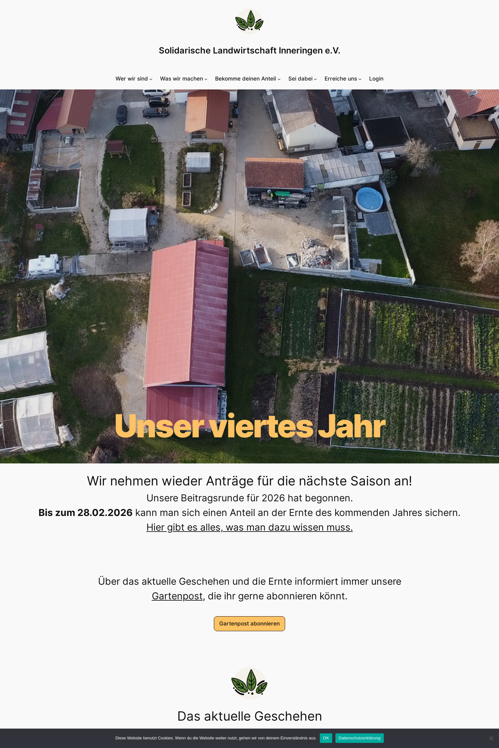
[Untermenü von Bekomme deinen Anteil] (247, 78)
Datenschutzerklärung (359, 738)
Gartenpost (177, 596)
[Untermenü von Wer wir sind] (134, 78)
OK (326, 738)
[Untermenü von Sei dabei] (302, 78)
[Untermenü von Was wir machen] (183, 78)
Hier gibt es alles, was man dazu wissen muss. (249, 527)
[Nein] (491, 738)
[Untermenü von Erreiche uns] (343, 78)
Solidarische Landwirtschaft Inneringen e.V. (250, 50)
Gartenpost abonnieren (249, 623)
